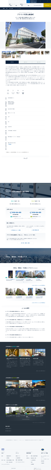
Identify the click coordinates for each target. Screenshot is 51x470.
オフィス (14, 1)
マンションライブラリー (37, 5)
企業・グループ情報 (26, 1)
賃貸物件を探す (8, 408)
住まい (10, 1)
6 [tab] (27, 277)
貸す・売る (3, 440)
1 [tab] (23, 277)
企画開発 (32, 444)
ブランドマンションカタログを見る (39, 402)
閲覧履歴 (40, 2)
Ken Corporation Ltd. (4, 3)
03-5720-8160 (35, 192)
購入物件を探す (8, 410)
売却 (31, 442)
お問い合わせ (47, 5)
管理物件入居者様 (33, 2)
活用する (21, 4)
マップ (19, 194)
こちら (25, 315)
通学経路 (14, 127)
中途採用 (42, 443)
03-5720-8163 (15, 192)
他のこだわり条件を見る (40, 349)
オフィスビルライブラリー (20, 442)
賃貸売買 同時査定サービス (22, 294)
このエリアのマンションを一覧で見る (38, 263)
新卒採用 (42, 441)
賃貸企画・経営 (33, 438)
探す (10, 4)
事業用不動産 (19, 1)
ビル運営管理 (33, 440)
